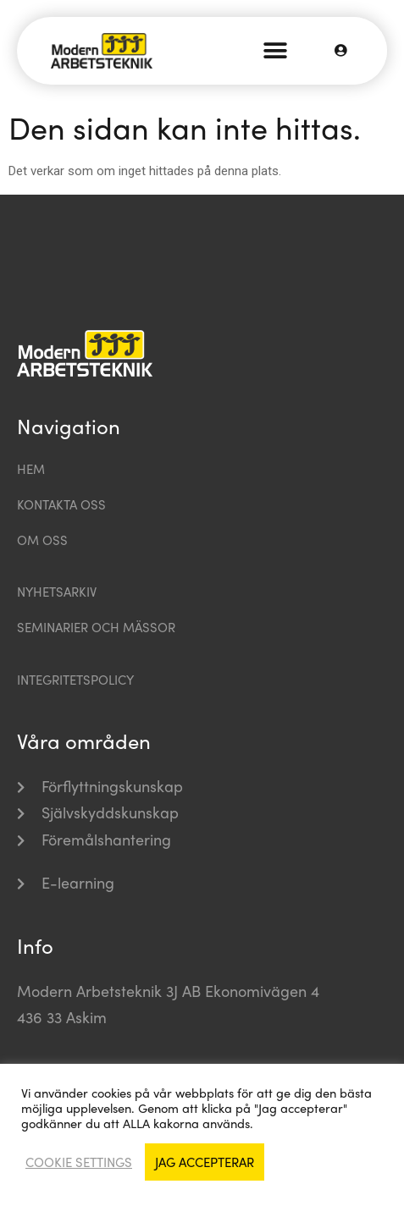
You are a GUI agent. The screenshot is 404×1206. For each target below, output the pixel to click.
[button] (276, 51)
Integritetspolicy (75, 679)
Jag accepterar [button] (204, 1162)
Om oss (42, 540)
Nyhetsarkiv (57, 591)
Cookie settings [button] (78, 1162)
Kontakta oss (61, 504)
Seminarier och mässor (96, 627)
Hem (31, 469)
